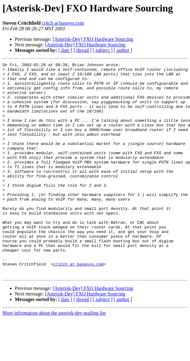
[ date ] (65, 50)
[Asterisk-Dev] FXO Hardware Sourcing (93, 39)
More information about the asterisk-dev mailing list (54, 355)
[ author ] (123, 50)
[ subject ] (103, 50)
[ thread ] (82, 50)
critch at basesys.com (63, 23)
